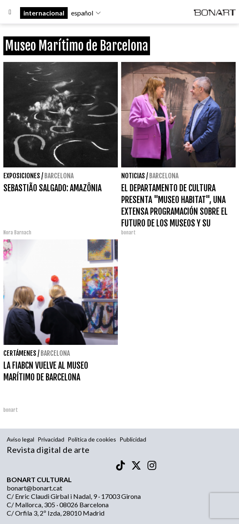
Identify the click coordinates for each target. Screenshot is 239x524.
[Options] (10, 13)
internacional (43, 13)
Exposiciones (21, 176)
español (86, 13)
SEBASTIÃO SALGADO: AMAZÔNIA (52, 188)
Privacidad (51, 439)
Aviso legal (20, 439)
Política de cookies (92, 439)
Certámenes (19, 353)
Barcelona (59, 176)
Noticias (133, 176)
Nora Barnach (17, 232)
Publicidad (133, 439)
